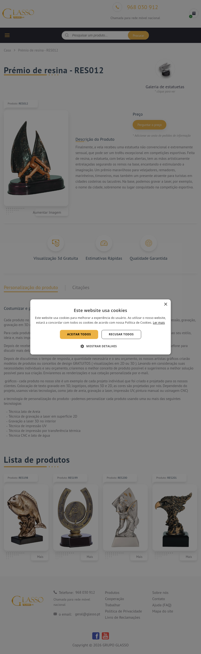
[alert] (100, 327)
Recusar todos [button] (121, 334)
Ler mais (159, 323)
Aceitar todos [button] (79, 334)
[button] (100, 346)
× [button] (165, 304)
